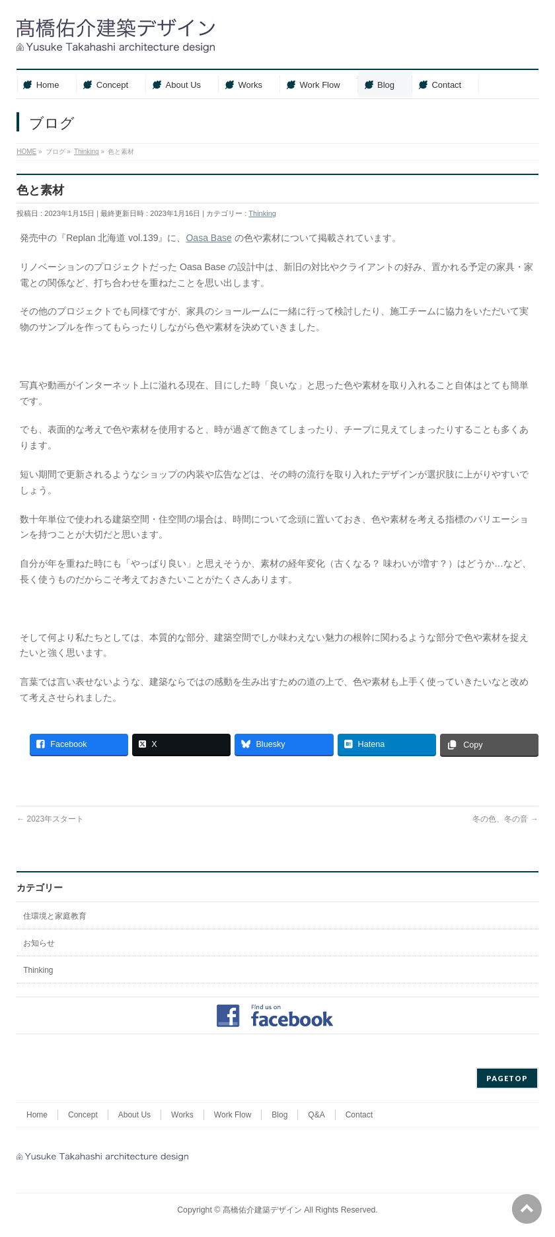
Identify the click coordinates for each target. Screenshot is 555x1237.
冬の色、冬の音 (505, 819)
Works (182, 1114)
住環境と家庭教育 (55, 916)
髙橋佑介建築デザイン (262, 1210)
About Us (134, 1114)
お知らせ (39, 943)
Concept (83, 1114)
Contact (359, 1114)
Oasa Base (208, 237)
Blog (279, 1114)
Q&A (316, 1114)
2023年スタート (50, 819)
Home (37, 1114)
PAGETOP (507, 1078)
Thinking (262, 213)
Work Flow (232, 1114)
